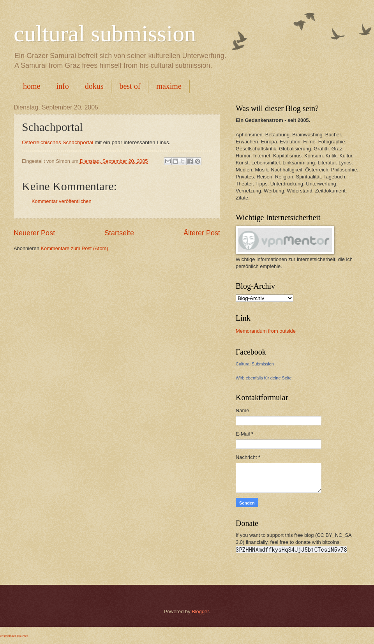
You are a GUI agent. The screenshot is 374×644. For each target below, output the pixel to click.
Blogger (200, 611)
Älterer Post (201, 233)
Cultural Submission (255, 364)
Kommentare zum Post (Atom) (74, 248)
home (31, 86)
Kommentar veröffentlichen (62, 201)
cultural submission (105, 33)
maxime (168, 86)
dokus (94, 86)
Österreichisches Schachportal (57, 142)
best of (129, 86)
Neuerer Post (34, 233)
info (62, 86)
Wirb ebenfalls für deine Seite (264, 378)
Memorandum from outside (266, 331)
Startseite (119, 233)
